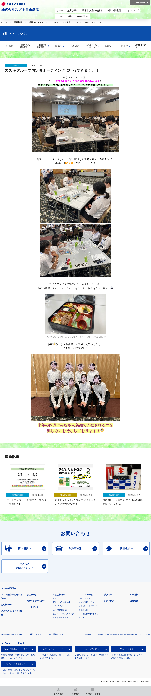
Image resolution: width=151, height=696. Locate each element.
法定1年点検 (58, 606)
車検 (55, 598)
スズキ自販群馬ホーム (10, 588)
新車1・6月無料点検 (61, 602)
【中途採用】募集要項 (42, 46)
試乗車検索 (109, 601)
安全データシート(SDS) (11, 634)
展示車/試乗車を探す (36, 601)
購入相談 (108, 594)
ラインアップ (32, 607)
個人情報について (57, 634)
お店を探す (32, 594)
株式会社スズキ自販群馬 (20, 10)
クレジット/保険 (86, 594)
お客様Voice (6, 604)
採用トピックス (36, 22)
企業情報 (134, 594)
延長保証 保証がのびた (88, 606)
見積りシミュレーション (53, 649)
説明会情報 (75, 46)
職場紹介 (108, 46)
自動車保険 (83, 610)
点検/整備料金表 (60, 610)
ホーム (4, 22)
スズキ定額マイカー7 (88, 602)
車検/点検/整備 (59, 594)
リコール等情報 (126, 649)
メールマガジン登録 (90, 649)
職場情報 (58, 46)
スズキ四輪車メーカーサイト (16, 649)
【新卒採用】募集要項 (25, 46)
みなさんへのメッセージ (91, 46)
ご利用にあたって (35, 634)
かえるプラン (84, 598)
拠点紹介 (124, 46)
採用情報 (18, 22)
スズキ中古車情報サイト (16, 664)
